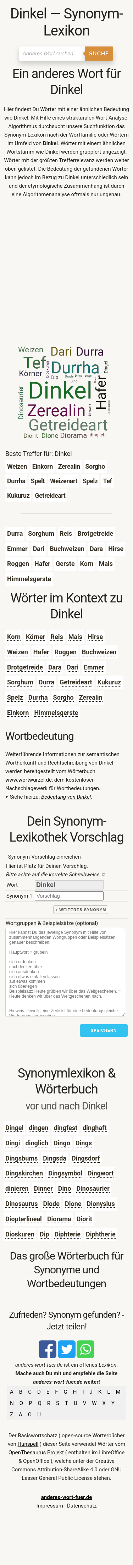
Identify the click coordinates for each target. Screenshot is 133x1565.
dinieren (17, 1188)
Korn (14, 636)
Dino (64, 1188)
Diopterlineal (23, 1219)
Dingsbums (21, 1158)
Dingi (12, 1143)
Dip (44, 1234)
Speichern (104, 1030)
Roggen (66, 652)
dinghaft (95, 1127)
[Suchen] (52, 53)
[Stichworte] (65, 972)
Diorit (84, 1219)
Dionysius (101, 1203)
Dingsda (54, 1158)
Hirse (95, 636)
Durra (46, 682)
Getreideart (76, 682)
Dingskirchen (24, 1173)
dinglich (37, 1143)
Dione (73, 1203)
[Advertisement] (66, 274)
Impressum (49, 1506)
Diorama (59, 1219)
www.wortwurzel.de (28, 780)
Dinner (43, 1188)
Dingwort (100, 1173)
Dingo (62, 1143)
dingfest (65, 1127)
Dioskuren (19, 1234)
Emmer (94, 667)
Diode (51, 1203)
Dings (84, 1143)
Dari (72, 667)
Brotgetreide (25, 667)
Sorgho (63, 697)
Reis (56, 636)
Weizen (17, 652)
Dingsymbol (65, 1173)
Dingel (14, 1127)
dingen (38, 1127)
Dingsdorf (86, 1158)
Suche (99, 53)
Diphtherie (101, 1234)
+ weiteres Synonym (80, 910)
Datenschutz (82, 1506)
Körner (35, 636)
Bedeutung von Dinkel (66, 797)
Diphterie (67, 1234)
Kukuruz (109, 682)
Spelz (15, 697)
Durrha (38, 697)
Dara (54, 667)
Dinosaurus (21, 1203)
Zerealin (90, 697)
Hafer (41, 652)
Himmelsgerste (56, 712)
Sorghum (20, 682)
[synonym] (69, 895)
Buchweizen (99, 652)
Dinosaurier (92, 1188)
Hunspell (28, 1444)
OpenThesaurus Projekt (36, 1452)
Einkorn (18, 712)
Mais (75, 636)
